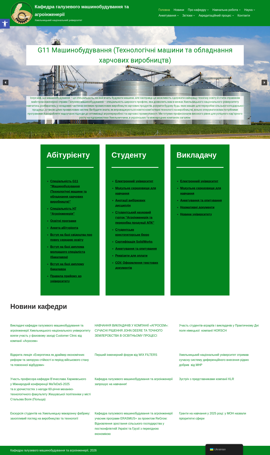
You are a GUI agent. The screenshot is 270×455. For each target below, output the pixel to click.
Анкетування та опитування (136, 248)
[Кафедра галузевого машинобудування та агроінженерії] (81, 13)
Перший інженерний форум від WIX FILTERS (126, 354)
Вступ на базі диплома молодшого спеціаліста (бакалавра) (67, 251)
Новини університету (196, 214)
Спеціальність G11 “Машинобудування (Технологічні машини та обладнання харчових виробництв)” (68, 191)
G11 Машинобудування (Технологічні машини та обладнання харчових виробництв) (135, 55)
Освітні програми (63, 220)
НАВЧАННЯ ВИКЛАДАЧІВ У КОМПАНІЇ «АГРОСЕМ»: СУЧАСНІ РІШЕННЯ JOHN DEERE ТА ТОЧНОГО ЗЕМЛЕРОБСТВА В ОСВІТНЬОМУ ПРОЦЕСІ (131, 330)
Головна (164, 9)
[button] (5, 24)
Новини (179, 9)
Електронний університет (134, 181)
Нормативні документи (197, 207)
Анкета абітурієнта (64, 227)
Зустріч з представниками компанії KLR (206, 379)
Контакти (244, 15)
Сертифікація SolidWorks (134, 241)
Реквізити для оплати (131, 255)
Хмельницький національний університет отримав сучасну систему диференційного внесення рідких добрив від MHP (214, 360)
